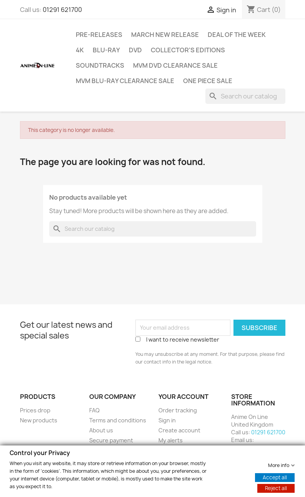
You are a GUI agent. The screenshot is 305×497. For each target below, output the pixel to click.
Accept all (275, 477)
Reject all (276, 487)
